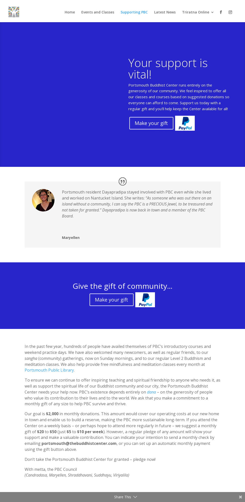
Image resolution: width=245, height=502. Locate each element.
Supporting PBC (134, 12)
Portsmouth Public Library (49, 370)
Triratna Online (195, 12)
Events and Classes (97, 12)
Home (70, 12)
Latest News (165, 12)
